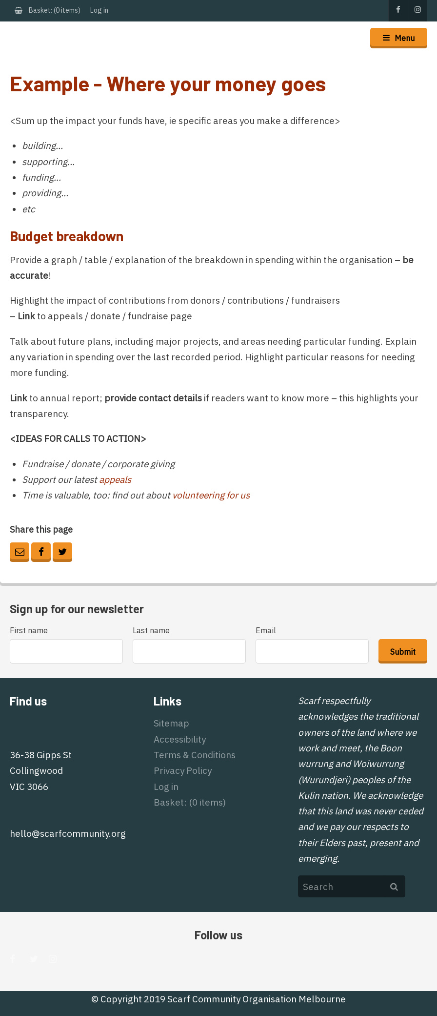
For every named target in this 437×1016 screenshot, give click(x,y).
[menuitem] (47, 10)
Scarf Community (37, 38)
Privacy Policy (183, 770)
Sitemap (171, 723)
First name (30, 630)
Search (394, 886)
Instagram (417, 10)
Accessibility (180, 739)
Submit (403, 651)
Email (19, 552)
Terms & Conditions (195, 755)
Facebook (398, 10)
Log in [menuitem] (99, 10)
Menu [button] (405, 38)
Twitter (62, 552)
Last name (152, 630)
